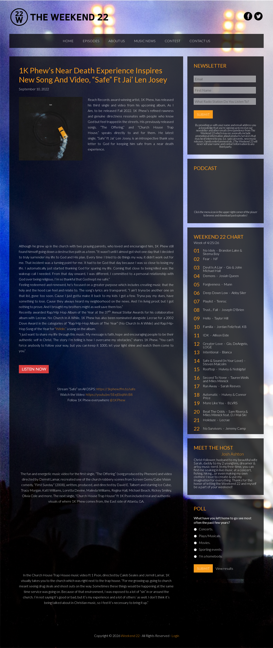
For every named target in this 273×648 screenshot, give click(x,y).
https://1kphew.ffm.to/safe (115, 391)
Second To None (215, 380)
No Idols (209, 252)
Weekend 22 (130, 638)
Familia (208, 329)
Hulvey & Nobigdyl (232, 371)
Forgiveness (212, 286)
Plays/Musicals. (210, 538)
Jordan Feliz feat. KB (232, 329)
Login (175, 638)
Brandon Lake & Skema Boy (222, 254)
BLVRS (232, 405)
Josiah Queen (229, 278)
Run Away (210, 388)
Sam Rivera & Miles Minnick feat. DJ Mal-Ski (225, 415)
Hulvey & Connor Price (224, 398)
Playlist (208, 303)
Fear (206, 261)
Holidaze (209, 422)
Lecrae (224, 422)
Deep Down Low (215, 295)
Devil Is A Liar (213, 269)
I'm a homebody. (210, 558)
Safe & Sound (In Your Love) (223, 363)
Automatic (211, 396)
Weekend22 (59, 17)
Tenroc (222, 303)
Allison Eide (221, 337)
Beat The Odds (214, 413)
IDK (206, 337)
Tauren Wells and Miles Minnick (226, 381)
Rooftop (209, 371)
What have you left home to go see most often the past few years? (222, 522)
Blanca (227, 354)
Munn (228, 286)
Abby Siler (238, 295)
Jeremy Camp (235, 430)
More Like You (213, 405)
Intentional (211, 354)
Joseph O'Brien (232, 312)
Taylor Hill (221, 320)
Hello (207, 320)
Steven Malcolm (214, 366)
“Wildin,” (60, 331)
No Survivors (212, 430)
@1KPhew (117, 402)
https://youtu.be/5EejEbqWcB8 (109, 396)
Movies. (204, 545)
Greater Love (213, 346)
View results (224, 571)
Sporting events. (210, 551)
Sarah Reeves (231, 388)
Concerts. (206, 531)
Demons (209, 278)
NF (215, 261)
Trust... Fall (211, 312)
